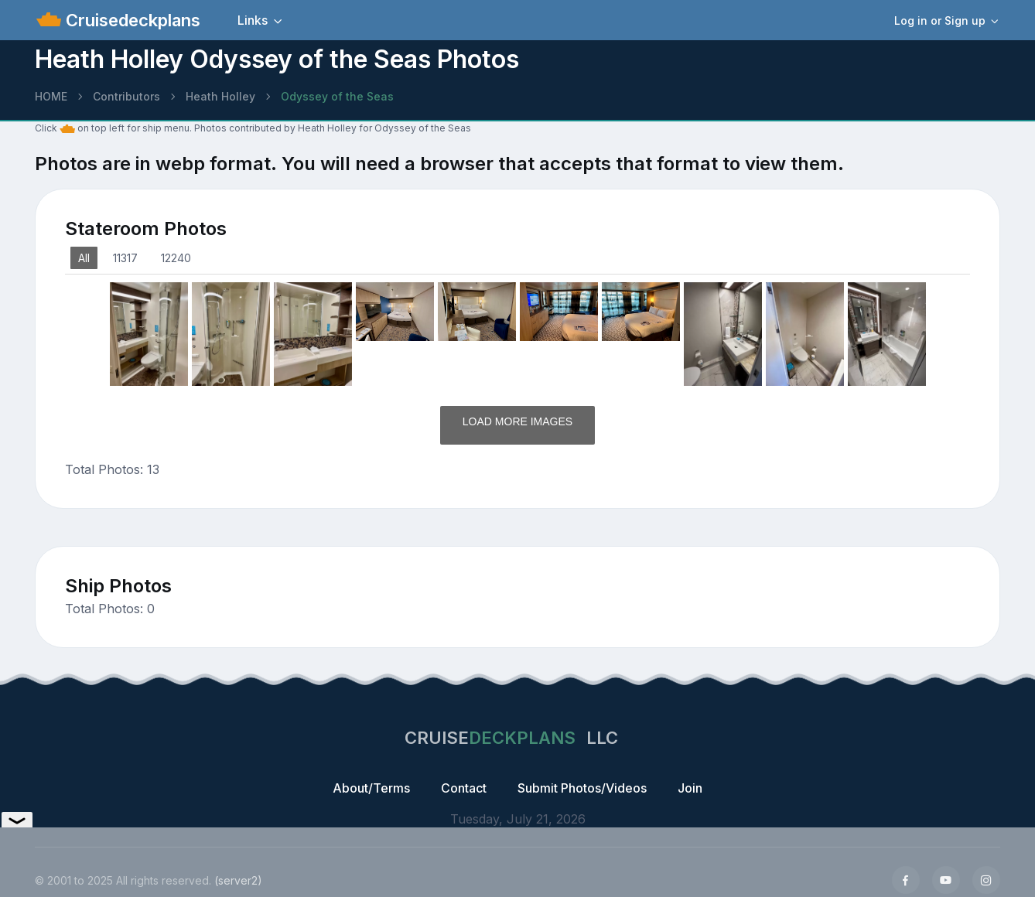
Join (690, 788)
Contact (464, 788)
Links (252, 20)
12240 (176, 257)
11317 (125, 257)
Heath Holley (220, 96)
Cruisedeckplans (130, 20)
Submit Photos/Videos (582, 788)
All (84, 257)
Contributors (126, 96)
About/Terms (371, 788)
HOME (51, 96)
